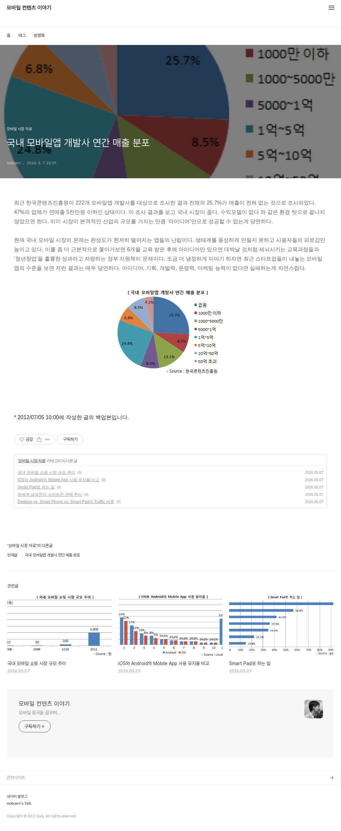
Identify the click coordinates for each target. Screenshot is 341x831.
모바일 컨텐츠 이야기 (29, 8)
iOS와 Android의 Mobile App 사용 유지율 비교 (58, 479)
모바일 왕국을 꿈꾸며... (40, 712)
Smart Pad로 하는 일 (36, 487)
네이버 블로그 (17, 797)
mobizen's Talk (19, 804)
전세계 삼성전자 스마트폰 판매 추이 (50, 494)
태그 (22, 35)
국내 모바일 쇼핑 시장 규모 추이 (46, 472)
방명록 (39, 35)
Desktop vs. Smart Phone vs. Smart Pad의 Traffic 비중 (66, 501)
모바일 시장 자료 (31, 460)
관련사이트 (16, 777)
